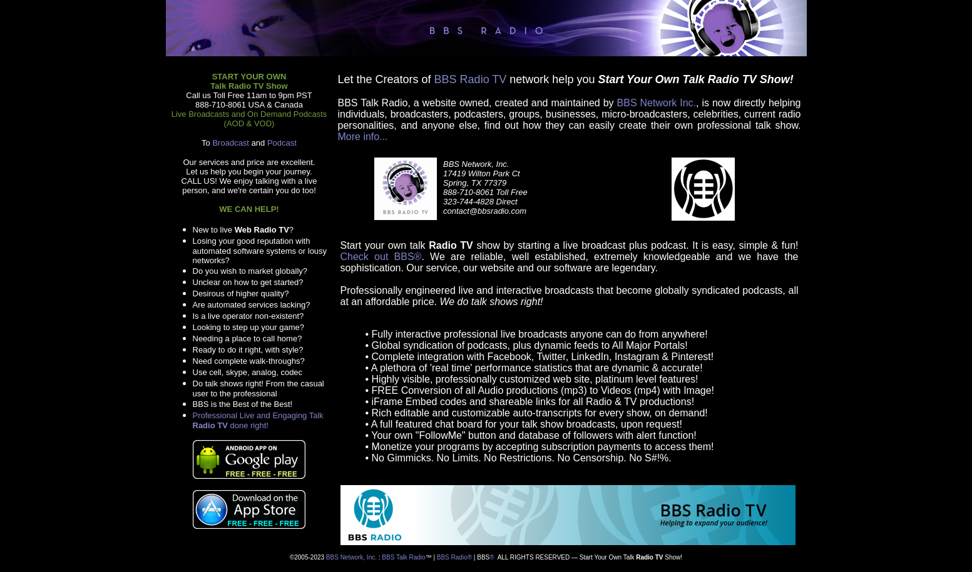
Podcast (282, 143)
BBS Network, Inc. (351, 557)
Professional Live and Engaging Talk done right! (258, 420)
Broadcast (230, 143)
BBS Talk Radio (403, 557)
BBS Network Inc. (656, 103)
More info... (363, 136)
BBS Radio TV (470, 79)
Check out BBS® (381, 256)
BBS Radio (452, 557)
